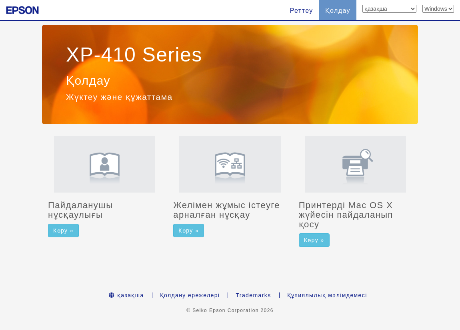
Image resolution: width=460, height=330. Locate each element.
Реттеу (301, 10)
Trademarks (253, 295)
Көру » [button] (63, 230)
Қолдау (337, 10)
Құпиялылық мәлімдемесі (327, 295)
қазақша (126, 295)
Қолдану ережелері (190, 295)
